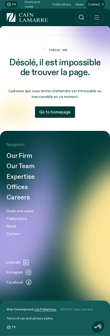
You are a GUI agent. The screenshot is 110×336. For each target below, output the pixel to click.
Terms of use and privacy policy (30, 318)
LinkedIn (18, 262)
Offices (17, 187)
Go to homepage (55, 112)
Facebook (19, 282)
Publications (17, 218)
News (11, 226)
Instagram (19, 272)
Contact (13, 233)
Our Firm (19, 156)
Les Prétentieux (45, 309)
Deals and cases (20, 211)
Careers (18, 197)
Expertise (21, 177)
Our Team (21, 166)
